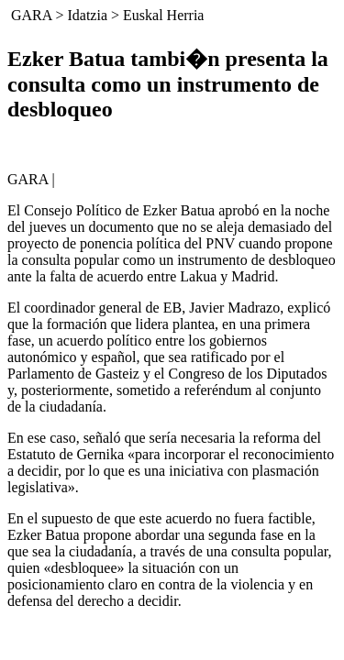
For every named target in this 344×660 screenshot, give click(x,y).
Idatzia (87, 15)
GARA (31, 15)
